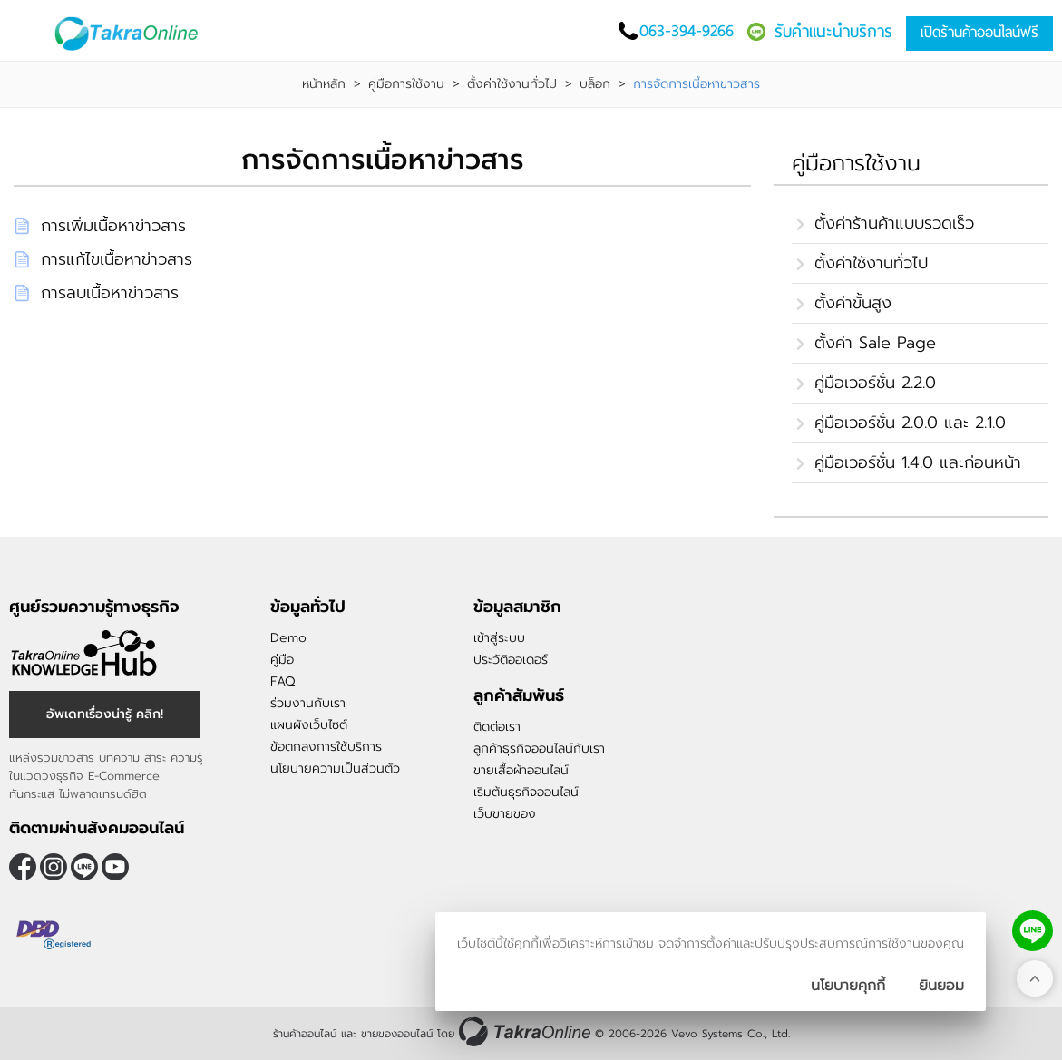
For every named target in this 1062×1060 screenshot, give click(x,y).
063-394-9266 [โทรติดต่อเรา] (686, 30)
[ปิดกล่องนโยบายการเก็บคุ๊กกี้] (941, 986)
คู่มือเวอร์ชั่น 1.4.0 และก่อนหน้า (917, 462)
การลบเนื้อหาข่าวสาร (110, 293)
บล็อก (595, 84)
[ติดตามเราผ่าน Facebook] (22, 866)
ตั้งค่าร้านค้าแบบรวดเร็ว (894, 223)
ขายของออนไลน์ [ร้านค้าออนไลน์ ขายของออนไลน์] (397, 1034)
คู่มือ (282, 659)
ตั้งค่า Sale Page (875, 342)
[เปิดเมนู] (31, 32)
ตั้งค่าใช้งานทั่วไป (512, 84)
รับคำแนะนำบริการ (833, 31)
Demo (288, 637)
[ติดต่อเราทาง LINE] (1032, 930)
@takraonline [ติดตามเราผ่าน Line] (84, 866)
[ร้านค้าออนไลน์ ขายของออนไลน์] (524, 1031)
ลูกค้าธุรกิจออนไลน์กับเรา (539, 748)
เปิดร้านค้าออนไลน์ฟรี (979, 32)
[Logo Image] (135, 34)
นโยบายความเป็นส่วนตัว (335, 768)
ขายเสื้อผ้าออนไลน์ (521, 770)
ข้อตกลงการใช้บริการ (326, 746)
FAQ (282, 681)
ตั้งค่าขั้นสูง (852, 303)
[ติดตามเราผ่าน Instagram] (53, 866)
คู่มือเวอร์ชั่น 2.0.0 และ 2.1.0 (910, 422)
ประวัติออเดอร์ (510, 659)
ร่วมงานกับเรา (308, 703)
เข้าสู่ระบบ (499, 637)
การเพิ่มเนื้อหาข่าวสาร (113, 225)
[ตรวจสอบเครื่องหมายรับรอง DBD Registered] (54, 934)
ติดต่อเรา (497, 726)
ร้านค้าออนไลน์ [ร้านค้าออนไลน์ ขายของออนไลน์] (304, 1034)
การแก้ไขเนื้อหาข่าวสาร (116, 259)
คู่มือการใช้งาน (406, 84)
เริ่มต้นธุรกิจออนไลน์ (526, 792)
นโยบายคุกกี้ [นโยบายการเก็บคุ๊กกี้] (848, 986)
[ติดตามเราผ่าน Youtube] (115, 866)
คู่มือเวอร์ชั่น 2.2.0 (875, 382)
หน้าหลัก (324, 84)
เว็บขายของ (504, 813)
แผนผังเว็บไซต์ (308, 724)
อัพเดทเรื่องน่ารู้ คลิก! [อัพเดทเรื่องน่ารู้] (104, 714)
